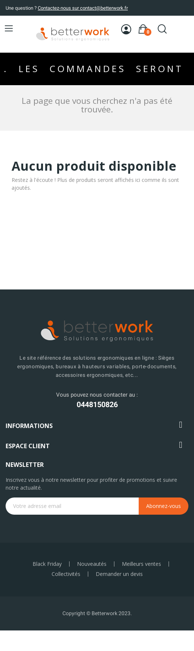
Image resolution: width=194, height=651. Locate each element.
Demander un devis (119, 574)
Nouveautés (92, 564)
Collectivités (66, 574)
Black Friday (47, 564)
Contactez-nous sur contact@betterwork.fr (83, 8)
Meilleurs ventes (141, 564)
